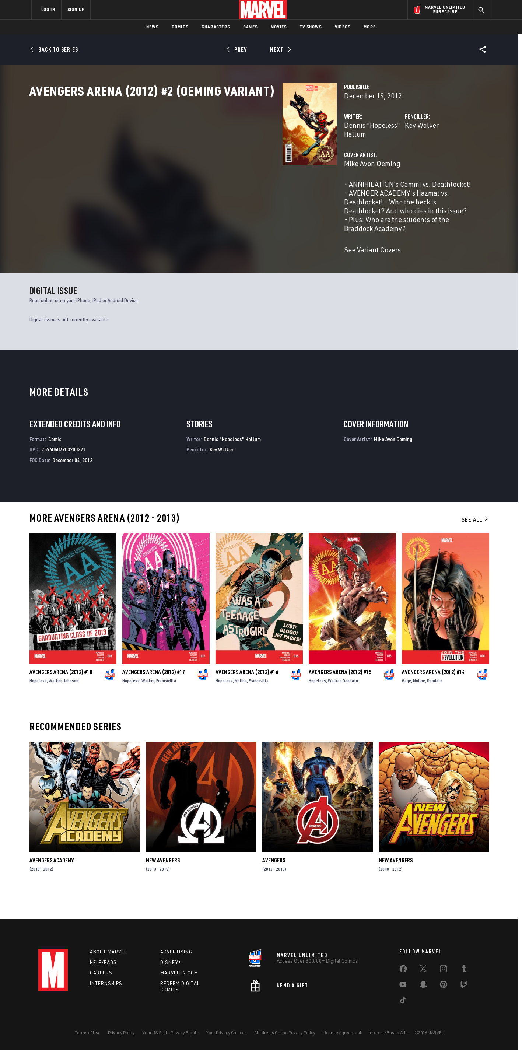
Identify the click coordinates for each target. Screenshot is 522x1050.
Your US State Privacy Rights (170, 1032)
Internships (106, 984)
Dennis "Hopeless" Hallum (207, 157)
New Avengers (163, 884)
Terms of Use (88, 1032)
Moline (241, 704)
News (152, 26)
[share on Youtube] (403, 986)
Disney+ (170, 962)
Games (250, 26)
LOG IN (48, 9)
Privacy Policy (121, 1032)
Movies (279, 26)
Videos (342, 26)
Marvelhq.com (179, 973)
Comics (180, 26)
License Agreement (342, 1032)
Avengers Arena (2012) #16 (247, 696)
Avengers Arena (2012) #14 (433, 696)
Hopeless (38, 704)
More (370, 26)
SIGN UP (75, 9)
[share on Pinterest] (443, 986)
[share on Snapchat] (423, 986)
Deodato (350, 704)
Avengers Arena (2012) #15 (340, 696)
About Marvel (108, 952)
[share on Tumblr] (463, 970)
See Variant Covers (195, 246)
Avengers (273, 884)
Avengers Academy (51, 884)
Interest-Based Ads (388, 1032)
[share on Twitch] (463, 986)
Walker (55, 704)
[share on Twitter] (423, 970)
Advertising (176, 952)
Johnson (70, 704)
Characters (216, 26)
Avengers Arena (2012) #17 (153, 696)
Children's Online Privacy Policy (284, 1032)
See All (475, 543)
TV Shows (311, 26)
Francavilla (166, 704)
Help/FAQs (103, 962)
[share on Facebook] (403, 970)
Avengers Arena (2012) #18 (60, 696)
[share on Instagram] (443, 970)
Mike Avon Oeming (195, 187)
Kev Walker (333, 157)
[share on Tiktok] (403, 1001)
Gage (406, 704)
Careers (101, 973)
